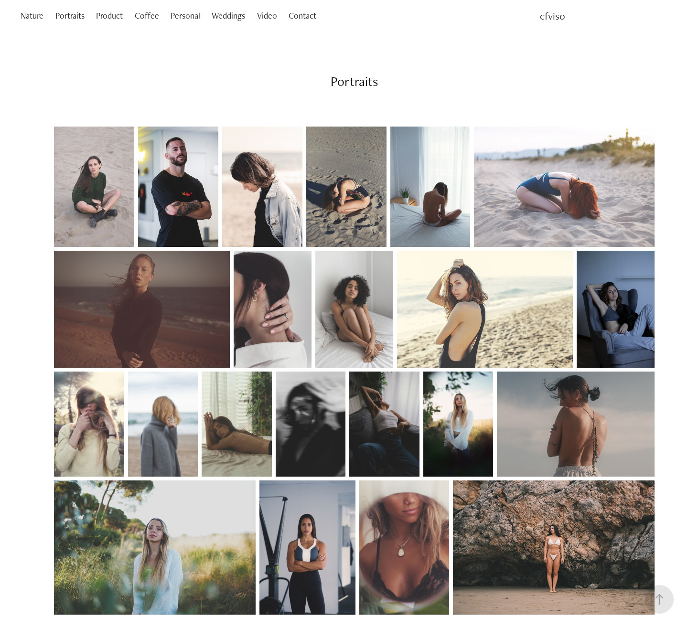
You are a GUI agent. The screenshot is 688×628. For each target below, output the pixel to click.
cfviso (552, 15)
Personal (185, 15)
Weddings (228, 15)
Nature (32, 15)
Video (267, 15)
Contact (302, 15)
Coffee (147, 15)
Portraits (70, 15)
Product (109, 15)
